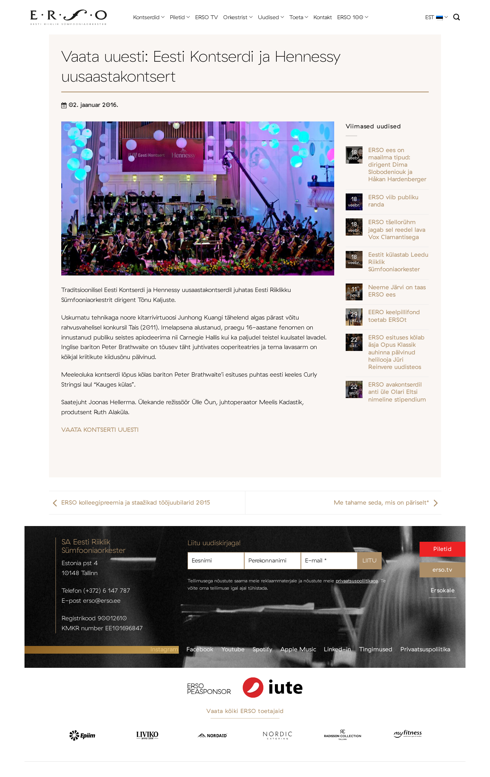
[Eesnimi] (216, 560)
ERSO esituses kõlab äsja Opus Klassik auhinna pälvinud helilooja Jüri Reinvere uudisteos (396, 352)
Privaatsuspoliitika (425, 649)
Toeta (298, 17)
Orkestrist (237, 17)
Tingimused (375, 649)
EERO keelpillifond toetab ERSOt (394, 315)
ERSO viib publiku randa (393, 200)
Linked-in (337, 649)
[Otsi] (456, 17)
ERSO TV (206, 17)
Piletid (180, 17)
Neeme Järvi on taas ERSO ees (397, 291)
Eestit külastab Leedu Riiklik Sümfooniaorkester (398, 262)
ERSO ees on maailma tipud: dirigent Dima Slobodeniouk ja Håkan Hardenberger (397, 164)
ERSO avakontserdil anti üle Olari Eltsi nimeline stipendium (397, 392)
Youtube (233, 649)
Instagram (164, 649)
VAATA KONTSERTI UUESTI (100, 429)
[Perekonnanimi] (272, 560)
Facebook (199, 649)
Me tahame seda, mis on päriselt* (387, 502)
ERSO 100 (352, 17)
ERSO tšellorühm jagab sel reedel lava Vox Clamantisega (396, 229)
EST (436, 17)
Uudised (271, 17)
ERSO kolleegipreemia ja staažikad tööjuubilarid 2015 (129, 502)
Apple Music (298, 649)
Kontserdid (149, 17)
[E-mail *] (329, 560)
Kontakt (323, 17)
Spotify (262, 649)
